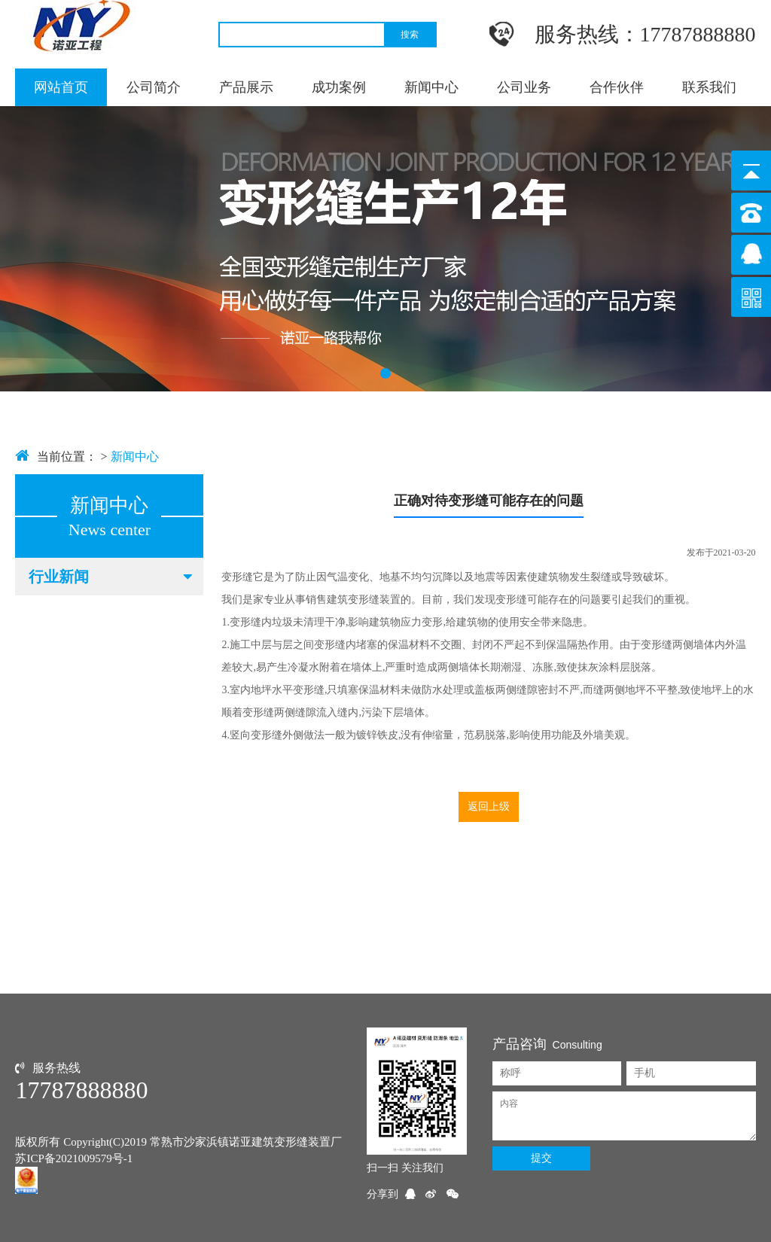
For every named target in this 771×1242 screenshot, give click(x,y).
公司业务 (524, 86)
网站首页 (61, 86)
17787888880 (81, 1089)
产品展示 (246, 86)
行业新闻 (112, 576)
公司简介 (153, 86)
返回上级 (489, 806)
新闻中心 (431, 86)
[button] (385, 373)
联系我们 (709, 86)
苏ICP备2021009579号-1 (74, 1158)
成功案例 (339, 86)
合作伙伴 (617, 86)
